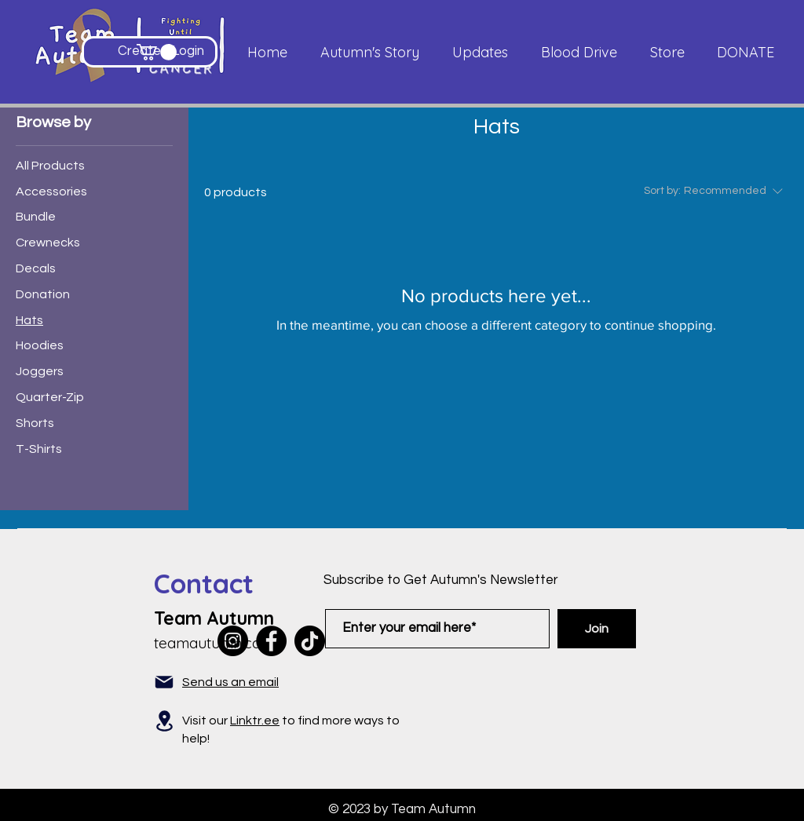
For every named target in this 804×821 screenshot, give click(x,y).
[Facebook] (271, 641)
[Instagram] (232, 641)
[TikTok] (309, 641)
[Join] (596, 628)
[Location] (164, 721)
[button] (157, 52)
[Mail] (164, 682)
